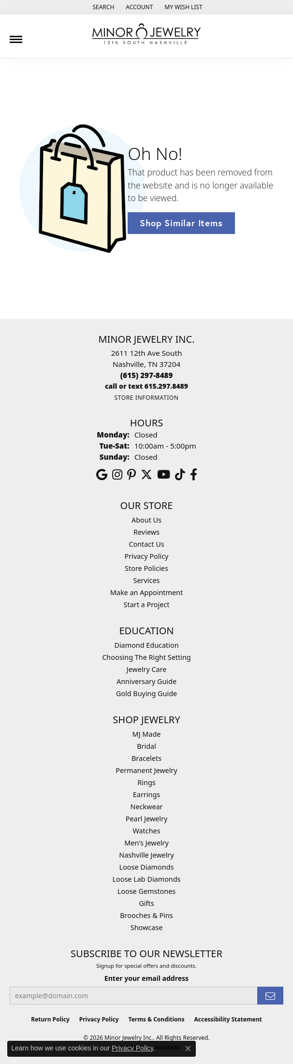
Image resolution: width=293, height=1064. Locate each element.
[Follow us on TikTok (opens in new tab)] (180, 475)
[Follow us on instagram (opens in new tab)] (117, 475)
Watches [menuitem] (146, 830)
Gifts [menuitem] (146, 903)
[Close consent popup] (188, 1048)
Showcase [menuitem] (147, 927)
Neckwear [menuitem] (146, 806)
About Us (146, 520)
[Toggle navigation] (16, 35)
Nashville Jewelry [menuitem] (146, 855)
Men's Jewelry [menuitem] (146, 842)
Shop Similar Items (181, 223)
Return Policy (50, 1019)
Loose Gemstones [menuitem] (146, 891)
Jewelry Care (147, 669)
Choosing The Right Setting (146, 657)
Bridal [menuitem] (146, 746)
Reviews (146, 532)
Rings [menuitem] (146, 782)
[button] (102, 7)
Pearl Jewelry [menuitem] (146, 818)
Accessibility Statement (228, 1019)
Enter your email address (146, 978)
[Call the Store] (146, 375)
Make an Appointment (146, 592)
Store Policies (146, 568)
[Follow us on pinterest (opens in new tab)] (131, 475)
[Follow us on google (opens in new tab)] (101, 475)
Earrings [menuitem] (146, 794)
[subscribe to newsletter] (270, 996)
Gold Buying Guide (146, 693)
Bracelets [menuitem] (146, 758)
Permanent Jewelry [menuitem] (146, 770)
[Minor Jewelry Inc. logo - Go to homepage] (146, 34)
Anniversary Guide (146, 681)
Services (146, 580)
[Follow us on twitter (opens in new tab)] (146, 475)
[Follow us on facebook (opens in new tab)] (193, 475)
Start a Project (147, 604)
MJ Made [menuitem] (146, 734)
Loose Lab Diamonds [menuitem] (146, 879)
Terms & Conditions (157, 1019)
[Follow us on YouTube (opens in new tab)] (163, 475)
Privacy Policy (147, 556)
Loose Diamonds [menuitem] (146, 867)
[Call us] (146, 386)
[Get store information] (146, 398)
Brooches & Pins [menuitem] (146, 915)
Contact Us (146, 544)
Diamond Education (146, 645)
